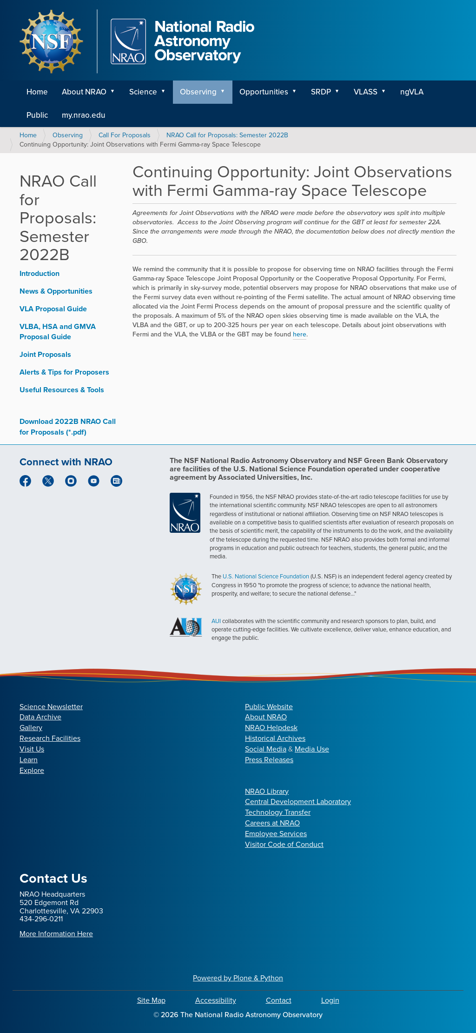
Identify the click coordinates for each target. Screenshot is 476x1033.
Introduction (40, 273)
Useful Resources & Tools (62, 389)
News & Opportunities (56, 291)
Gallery (31, 727)
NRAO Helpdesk (271, 727)
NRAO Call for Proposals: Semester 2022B (227, 135)
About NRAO (84, 92)
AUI (216, 621)
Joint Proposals (45, 354)
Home (37, 92)
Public (37, 115)
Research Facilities (50, 738)
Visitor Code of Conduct (284, 844)
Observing (198, 92)
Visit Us (32, 749)
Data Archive (40, 716)
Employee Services (276, 833)
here (299, 334)
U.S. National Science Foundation (266, 576)
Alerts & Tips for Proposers (64, 372)
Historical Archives (275, 738)
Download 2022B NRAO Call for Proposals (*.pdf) (68, 426)
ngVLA (411, 92)
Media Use (312, 749)
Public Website (269, 706)
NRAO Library (267, 791)
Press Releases (269, 759)
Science (143, 92)
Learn (29, 759)
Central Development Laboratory (298, 801)
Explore (32, 770)
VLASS (365, 92)
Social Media (265, 749)
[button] (115, 92)
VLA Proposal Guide (53, 308)
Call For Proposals (125, 135)
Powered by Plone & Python (238, 978)
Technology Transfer (278, 812)
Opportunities (263, 92)
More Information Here (56, 933)
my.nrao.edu (84, 115)
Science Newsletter (51, 706)
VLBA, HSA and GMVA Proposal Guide (58, 331)
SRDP (321, 92)
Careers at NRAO (272, 823)
